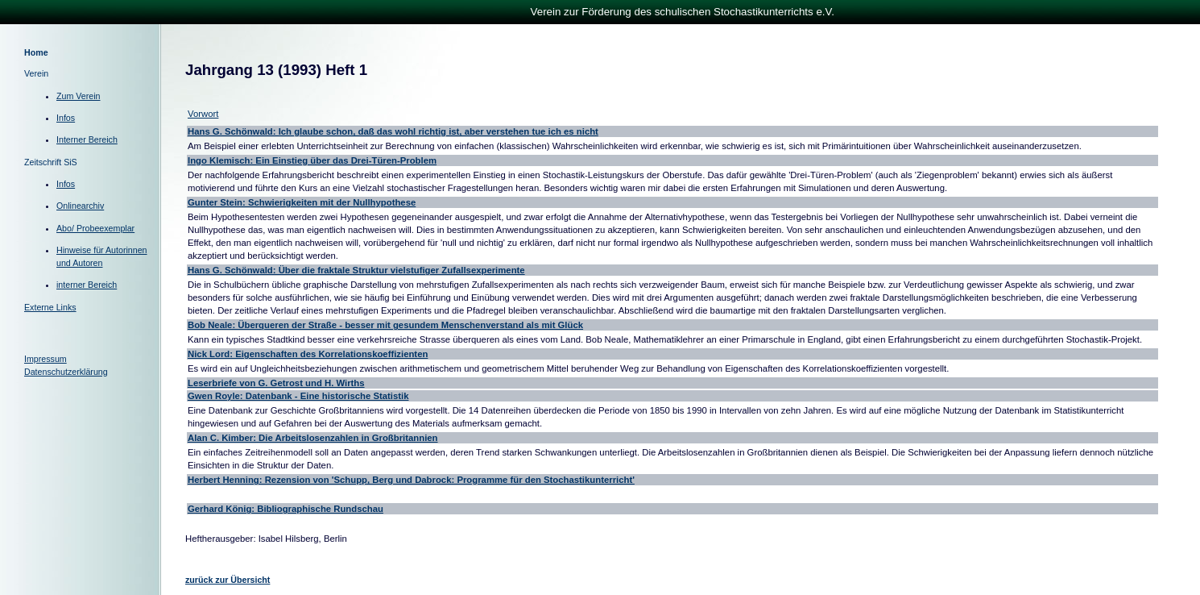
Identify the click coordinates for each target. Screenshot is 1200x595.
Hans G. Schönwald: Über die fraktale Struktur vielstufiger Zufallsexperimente (356, 270)
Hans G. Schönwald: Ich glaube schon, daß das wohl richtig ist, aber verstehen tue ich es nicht (393, 131)
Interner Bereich (87, 139)
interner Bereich (86, 284)
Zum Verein (78, 96)
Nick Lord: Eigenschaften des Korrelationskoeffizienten (308, 354)
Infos (65, 118)
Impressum (45, 359)
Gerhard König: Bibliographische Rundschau (285, 509)
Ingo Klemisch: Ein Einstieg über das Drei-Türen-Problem (312, 160)
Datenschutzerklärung (66, 372)
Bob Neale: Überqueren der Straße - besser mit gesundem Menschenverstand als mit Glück (385, 325)
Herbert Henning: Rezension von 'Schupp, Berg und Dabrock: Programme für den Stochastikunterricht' (411, 480)
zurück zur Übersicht (227, 580)
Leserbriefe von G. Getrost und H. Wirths (276, 383)
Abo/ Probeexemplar (95, 228)
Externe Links (50, 307)
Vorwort (203, 114)
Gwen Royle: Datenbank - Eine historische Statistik (298, 396)
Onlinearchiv (80, 205)
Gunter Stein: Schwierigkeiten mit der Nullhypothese (302, 202)
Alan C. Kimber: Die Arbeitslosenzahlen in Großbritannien (313, 438)
